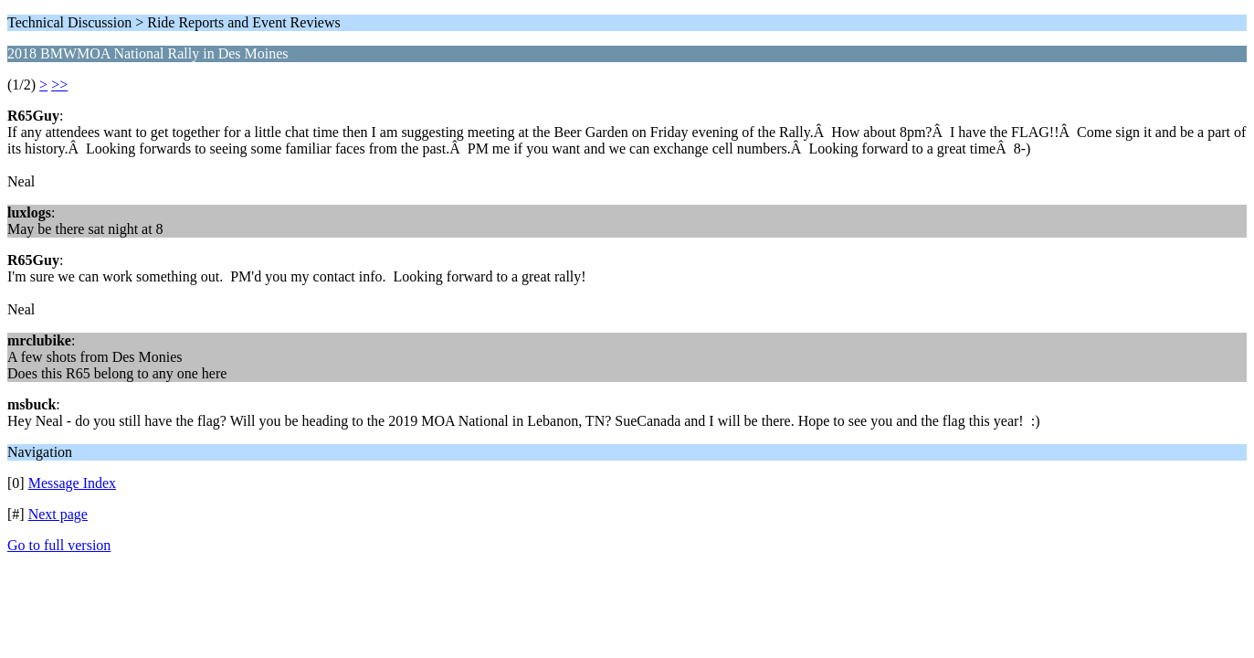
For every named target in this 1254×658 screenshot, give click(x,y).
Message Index (72, 483)
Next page (58, 514)
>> (59, 84)
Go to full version (59, 545)
